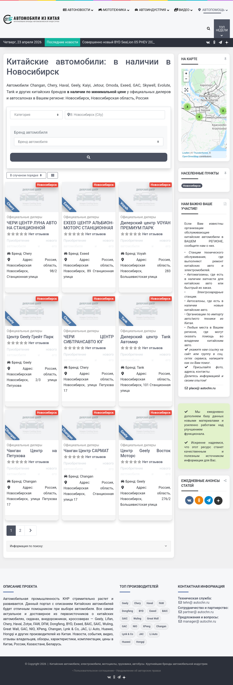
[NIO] (135, 626)
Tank (124, 320)
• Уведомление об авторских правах (138, 670)
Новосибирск (47, 185)
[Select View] (52, 175)
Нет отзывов (39, 234)
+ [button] (186, 73)
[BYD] (141, 611)
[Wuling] (137, 618)
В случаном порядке (26, 175)
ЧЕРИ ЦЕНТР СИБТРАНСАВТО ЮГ (89, 339)
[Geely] (125, 603)
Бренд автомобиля (30, 132)
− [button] (186, 79)
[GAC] (124, 626)
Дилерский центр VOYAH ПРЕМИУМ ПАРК (145, 225)
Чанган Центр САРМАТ (86, 450)
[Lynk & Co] (127, 634)
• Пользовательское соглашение (93, 670)
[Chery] (137, 603)
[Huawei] (126, 642)
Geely (10, 320)
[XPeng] (147, 626)
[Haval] (149, 603)
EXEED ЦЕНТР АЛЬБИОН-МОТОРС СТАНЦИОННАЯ (89, 225)
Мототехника (112, 10)
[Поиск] (88, 157)
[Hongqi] (140, 642)
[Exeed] (152, 611)
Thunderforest (200, 153)
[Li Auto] (153, 634)
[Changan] (161, 626)
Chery (10, 206)
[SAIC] (125, 618)
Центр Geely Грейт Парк (30, 336)
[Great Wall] (153, 618)
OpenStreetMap (190, 156)
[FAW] (161, 603)
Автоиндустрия (150, 10)
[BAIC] (165, 611)
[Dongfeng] (127, 611)
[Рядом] (115, 114)
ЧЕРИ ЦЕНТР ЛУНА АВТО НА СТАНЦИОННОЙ (32, 225)
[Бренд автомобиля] (88, 141)
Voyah (124, 206)
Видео (182, 10)
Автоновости (76, 10)
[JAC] (141, 634)
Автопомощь (211, 9)
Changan (10, 433)
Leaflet (185, 153)
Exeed (67, 206)
